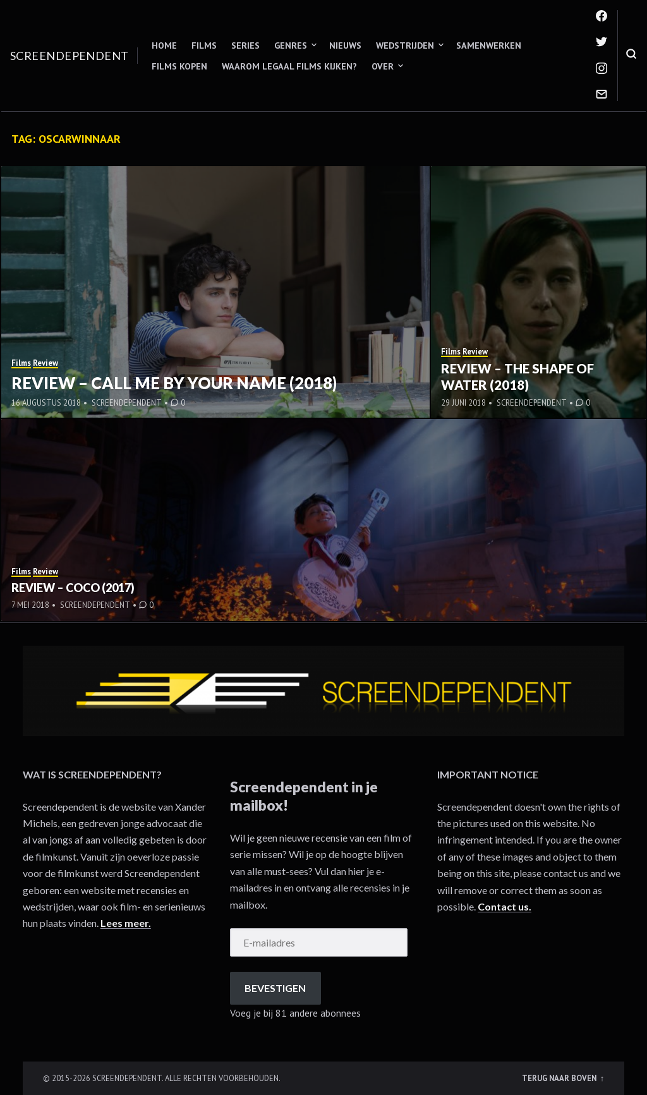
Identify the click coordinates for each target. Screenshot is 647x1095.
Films (204, 45)
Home (164, 45)
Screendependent (69, 56)
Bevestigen (275, 988)
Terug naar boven (560, 1078)
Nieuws (345, 45)
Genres (290, 45)
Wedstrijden (405, 45)
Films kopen (179, 66)
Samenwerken (488, 45)
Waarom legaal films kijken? (289, 66)
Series (245, 45)
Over (383, 66)
